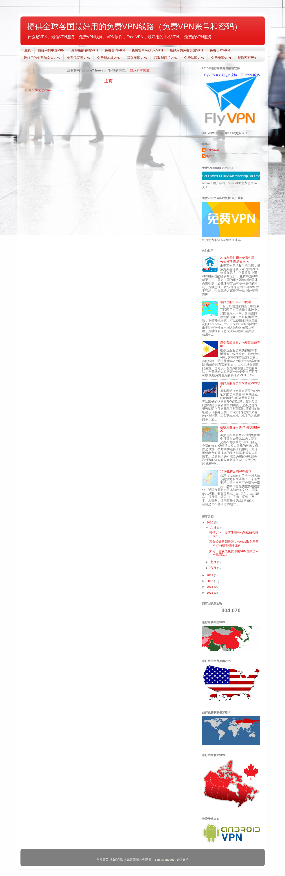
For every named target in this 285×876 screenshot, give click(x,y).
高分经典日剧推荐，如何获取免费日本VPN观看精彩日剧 (234, 543)
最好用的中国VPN (51, 50)
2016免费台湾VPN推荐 (235, 471)
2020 (210, 522)
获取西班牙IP (247, 58)
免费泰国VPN (221, 58)
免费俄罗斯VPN (78, 58)
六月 (213, 568)
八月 (213, 527)
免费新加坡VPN (108, 58)
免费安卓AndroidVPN (147, 50)
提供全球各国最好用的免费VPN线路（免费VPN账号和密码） (134, 26)
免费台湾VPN (115, 50)
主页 (27, 50)
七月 (213, 562)
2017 (210, 581)
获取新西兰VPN (165, 58)
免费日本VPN (220, 50)
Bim (157, 859)
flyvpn (210, 156)
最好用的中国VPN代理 (235, 302)
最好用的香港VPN (84, 50)
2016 (210, 586)
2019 (210, 575)
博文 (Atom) (43, 90)
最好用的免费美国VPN (186, 50)
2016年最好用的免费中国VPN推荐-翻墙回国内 (237, 259)
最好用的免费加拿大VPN (42, 58)
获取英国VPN (137, 58)
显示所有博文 (140, 70)
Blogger (170, 859)
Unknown (212, 150)
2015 (210, 592)
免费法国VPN (194, 58)
